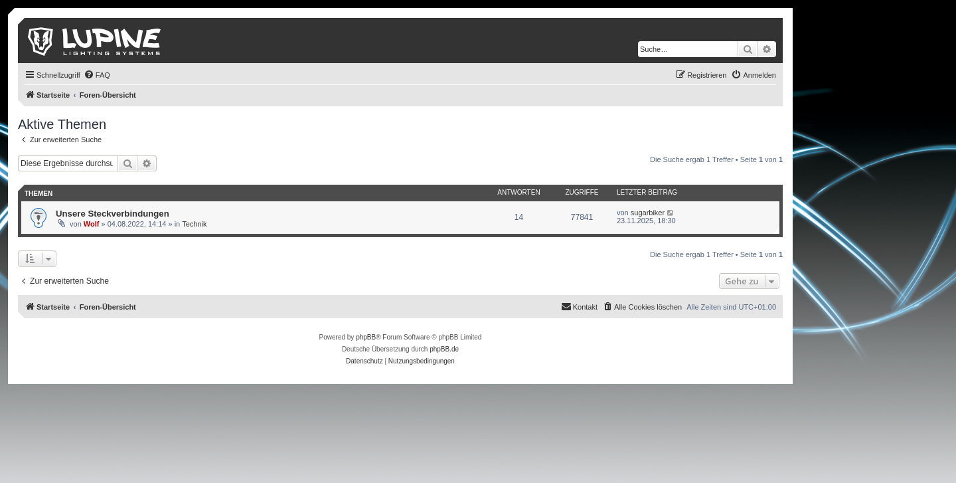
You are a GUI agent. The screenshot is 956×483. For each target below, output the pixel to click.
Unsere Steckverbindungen (112, 214)
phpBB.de (444, 349)
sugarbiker (648, 213)
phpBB (366, 337)
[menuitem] (97, 75)
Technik (194, 224)
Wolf (92, 224)
